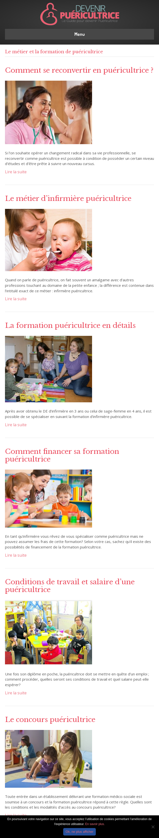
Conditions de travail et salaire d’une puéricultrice (70, 586)
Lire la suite (16, 172)
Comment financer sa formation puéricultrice (62, 455)
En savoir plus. (95, 824)
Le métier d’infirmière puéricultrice (68, 198)
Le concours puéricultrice (50, 719)
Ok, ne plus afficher (80, 832)
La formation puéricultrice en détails (70, 325)
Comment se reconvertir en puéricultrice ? (79, 70)
